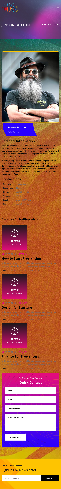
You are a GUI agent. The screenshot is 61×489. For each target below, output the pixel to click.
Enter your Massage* (30, 422)
